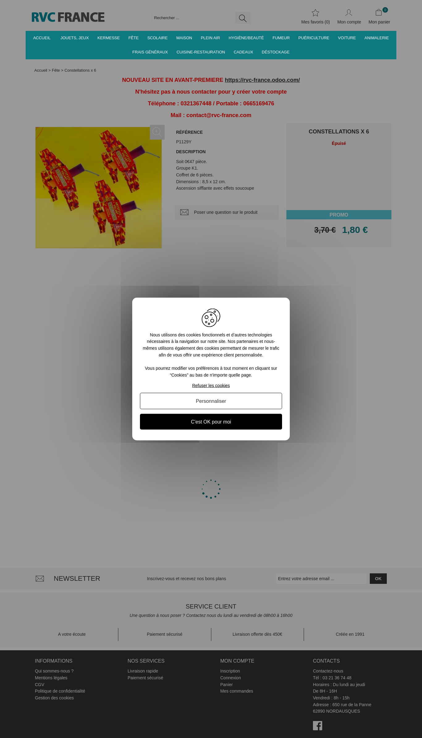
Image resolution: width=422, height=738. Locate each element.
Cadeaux (243, 52)
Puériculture (313, 38)
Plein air (210, 38)
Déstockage (275, 52)
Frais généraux (150, 52)
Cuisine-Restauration (200, 52)
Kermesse (108, 38)
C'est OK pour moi (211, 421)
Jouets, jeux (75, 38)
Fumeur (281, 38)
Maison (184, 38)
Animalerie (377, 38)
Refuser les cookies (211, 385)
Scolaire (157, 38)
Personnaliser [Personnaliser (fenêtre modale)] (211, 401)
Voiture (347, 38)
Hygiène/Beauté (246, 38)
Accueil (41, 38)
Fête (134, 38)
